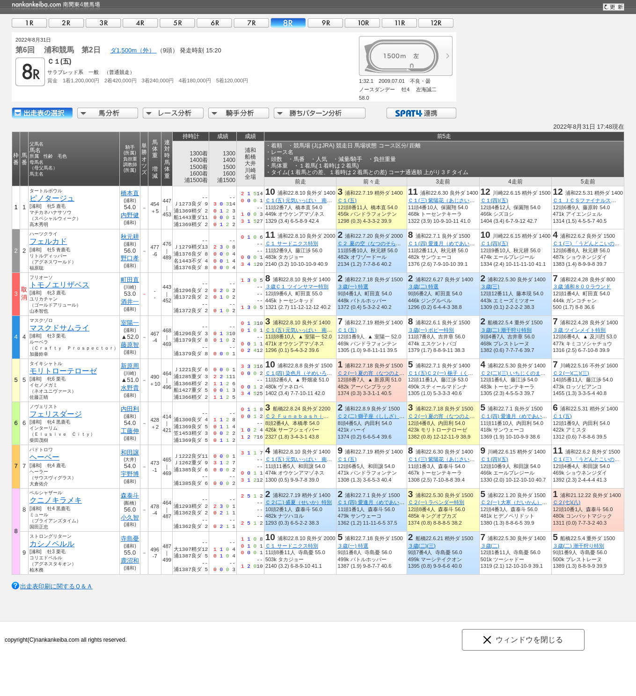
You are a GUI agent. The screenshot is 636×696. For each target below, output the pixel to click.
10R (362, 23)
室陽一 (130, 322)
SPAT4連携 (421, 113)
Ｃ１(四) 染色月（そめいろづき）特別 (309, 373)
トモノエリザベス (59, 285)
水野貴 (130, 387)
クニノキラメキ (55, 500)
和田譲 (130, 452)
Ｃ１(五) (346, 200)
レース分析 (173, 113)
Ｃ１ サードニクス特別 (291, 243)
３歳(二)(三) (422, 546)
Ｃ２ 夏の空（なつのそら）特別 (374, 243)
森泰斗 (130, 495)
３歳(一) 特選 (352, 286)
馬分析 (107, 113)
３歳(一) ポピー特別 (431, 330)
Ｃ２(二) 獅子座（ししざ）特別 (373, 416)
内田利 (130, 408)
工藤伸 (130, 430)
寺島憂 (130, 538)
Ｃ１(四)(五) (494, 200)
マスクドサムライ (59, 328)
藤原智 (130, 344)
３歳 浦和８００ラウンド (582, 286)
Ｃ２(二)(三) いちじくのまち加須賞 (521, 373)
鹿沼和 (130, 560)
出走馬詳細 (42, 113)
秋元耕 (130, 236)
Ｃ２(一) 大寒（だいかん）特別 (517, 502)
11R (399, 23)
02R (66, 23)
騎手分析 (238, 113)
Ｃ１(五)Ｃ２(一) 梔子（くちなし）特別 (453, 373)
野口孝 (130, 258)
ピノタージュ (51, 198)
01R (29, 23)
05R (177, 23)
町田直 (130, 279)
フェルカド (48, 241)
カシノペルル (51, 544)
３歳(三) (490, 286)
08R (288, 23)
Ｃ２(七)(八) (566, 502)
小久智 (130, 517)
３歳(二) (490, 546)
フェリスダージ (55, 414)
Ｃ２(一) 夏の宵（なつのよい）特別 (378, 373)
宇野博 (130, 473)
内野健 (130, 215)
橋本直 (130, 193)
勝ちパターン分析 (320, 113)
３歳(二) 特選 (423, 286)
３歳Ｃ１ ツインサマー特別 (297, 286)
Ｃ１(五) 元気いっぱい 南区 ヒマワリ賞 (314, 200)
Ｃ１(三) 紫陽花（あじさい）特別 (446, 200)
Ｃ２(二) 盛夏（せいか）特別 (298, 502)
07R (251, 23)
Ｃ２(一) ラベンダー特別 (436, 502)
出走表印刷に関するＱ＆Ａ (56, 586)
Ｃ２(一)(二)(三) (571, 373)
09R (325, 23)
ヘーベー (44, 457)
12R (436, 23)
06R (214, 23)
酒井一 (130, 301)
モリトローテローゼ (63, 371)
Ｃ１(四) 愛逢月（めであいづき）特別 (452, 243)
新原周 (130, 365)
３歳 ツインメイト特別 (579, 330)
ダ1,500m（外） (133, 50)
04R (140, 23)
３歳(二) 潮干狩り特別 (506, 330)
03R (103, 23)
